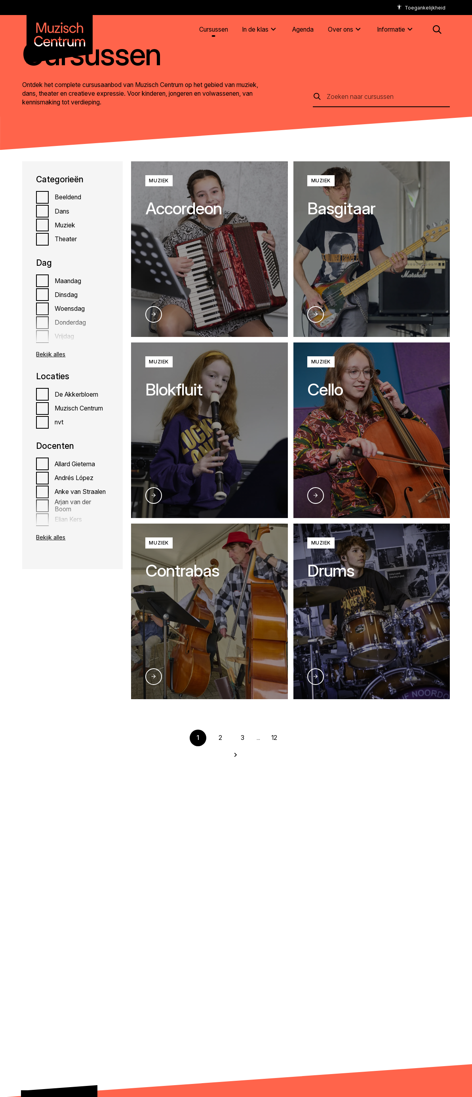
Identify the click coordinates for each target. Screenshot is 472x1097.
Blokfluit (173, 389)
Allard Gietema (75, 464)
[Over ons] (345, 30)
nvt (59, 422)
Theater (66, 239)
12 (274, 737)
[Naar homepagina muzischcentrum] (60, 31)
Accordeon (183, 208)
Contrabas (182, 570)
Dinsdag (66, 294)
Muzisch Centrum (79, 408)
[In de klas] (260, 30)
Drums (330, 570)
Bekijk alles (50, 354)
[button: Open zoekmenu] (437, 29)
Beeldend (68, 197)
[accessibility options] (420, 7)
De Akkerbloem (76, 394)
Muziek (65, 225)
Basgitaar (341, 208)
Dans (62, 211)
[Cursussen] (213, 30)
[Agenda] (303, 30)
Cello (325, 389)
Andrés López (74, 478)
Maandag (68, 281)
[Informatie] (396, 30)
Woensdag (70, 308)
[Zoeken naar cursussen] (388, 96)
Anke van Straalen (80, 491)
